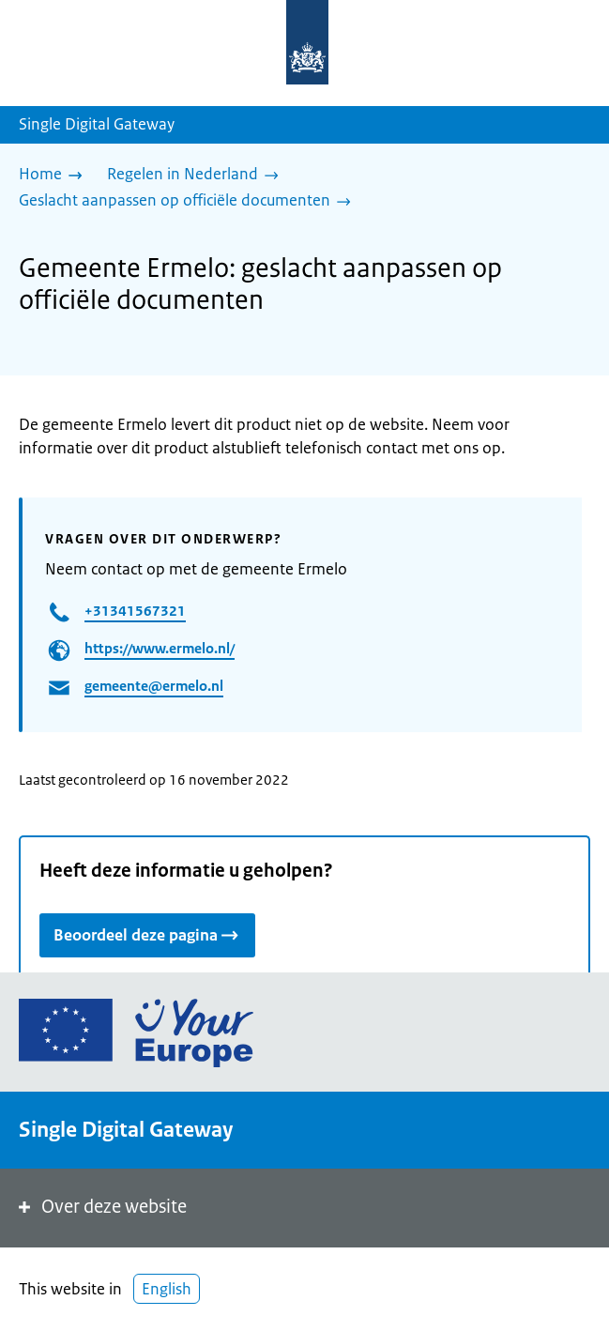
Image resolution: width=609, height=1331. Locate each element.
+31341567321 (135, 611)
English (166, 1288)
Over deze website (101, 1206)
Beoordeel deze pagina (147, 934)
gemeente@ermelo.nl (153, 686)
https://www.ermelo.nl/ (159, 648)
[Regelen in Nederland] (197, 175)
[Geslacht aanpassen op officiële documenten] (189, 202)
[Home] (55, 175)
